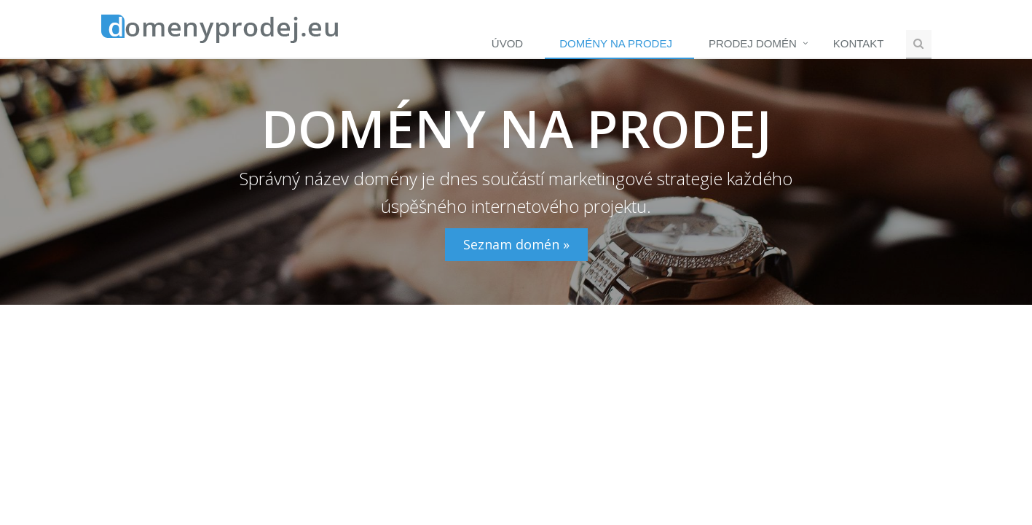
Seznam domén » (516, 244)
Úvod (507, 43)
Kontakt (858, 43)
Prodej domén (753, 43)
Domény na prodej (615, 43)
